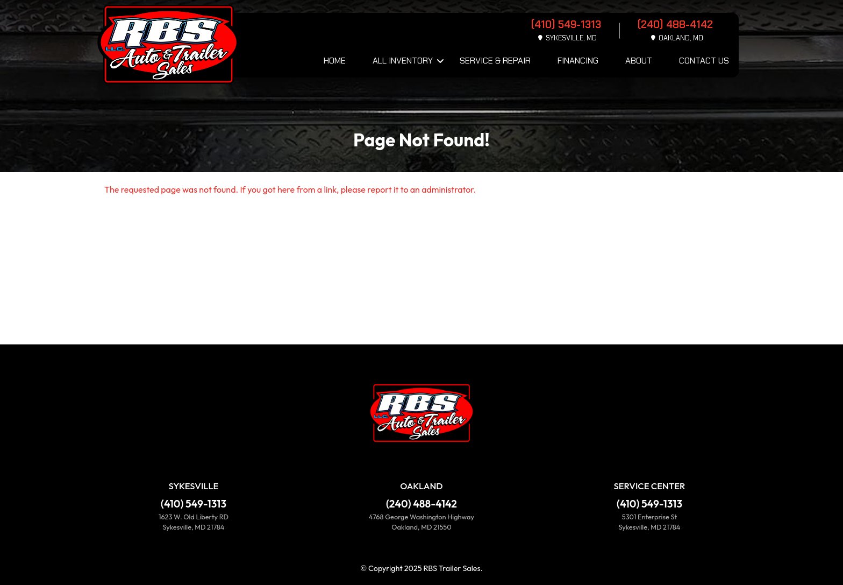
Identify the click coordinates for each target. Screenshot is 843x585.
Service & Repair (495, 60)
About (638, 60)
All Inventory (403, 60)
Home (335, 60)
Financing (578, 60)
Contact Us (704, 60)
